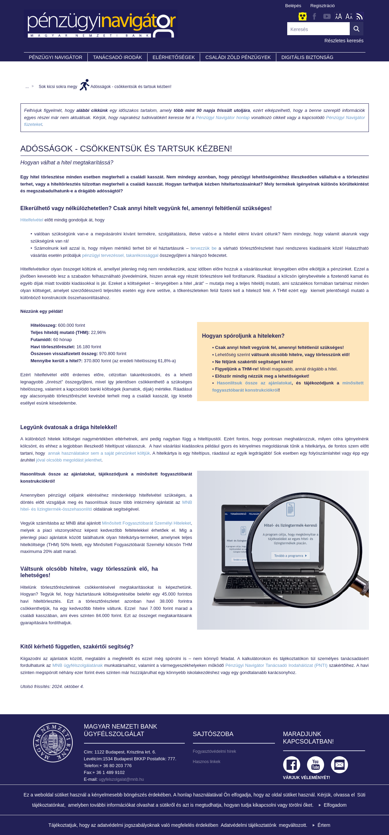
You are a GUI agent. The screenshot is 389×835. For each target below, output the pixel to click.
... (27, 86)
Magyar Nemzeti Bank (53, 742)
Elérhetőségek (174, 57)
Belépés (293, 5)
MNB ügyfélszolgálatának (77, 665)
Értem (324, 825)
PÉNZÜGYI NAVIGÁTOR (56, 57)
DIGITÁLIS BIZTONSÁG (307, 57)
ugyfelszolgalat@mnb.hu (121, 779)
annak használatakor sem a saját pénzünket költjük (99, 453)
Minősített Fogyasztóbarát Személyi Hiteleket (146, 523)
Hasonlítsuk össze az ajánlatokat (254, 382)
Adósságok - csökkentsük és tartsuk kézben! (131, 86)
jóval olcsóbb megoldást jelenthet (69, 460)
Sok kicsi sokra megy (58, 86)
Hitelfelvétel (32, 219)
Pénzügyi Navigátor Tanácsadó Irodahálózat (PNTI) (276, 665)
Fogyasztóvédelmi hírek (214, 751)
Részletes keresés (343, 40)
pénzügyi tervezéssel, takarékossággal (120, 255)
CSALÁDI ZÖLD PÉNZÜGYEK (237, 57)
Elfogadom (335, 805)
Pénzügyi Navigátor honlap (223, 117)
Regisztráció (322, 5)
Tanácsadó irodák (117, 57)
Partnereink (46, 67)
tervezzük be (204, 248)
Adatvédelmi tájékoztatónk (248, 825)
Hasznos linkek (207, 761)
